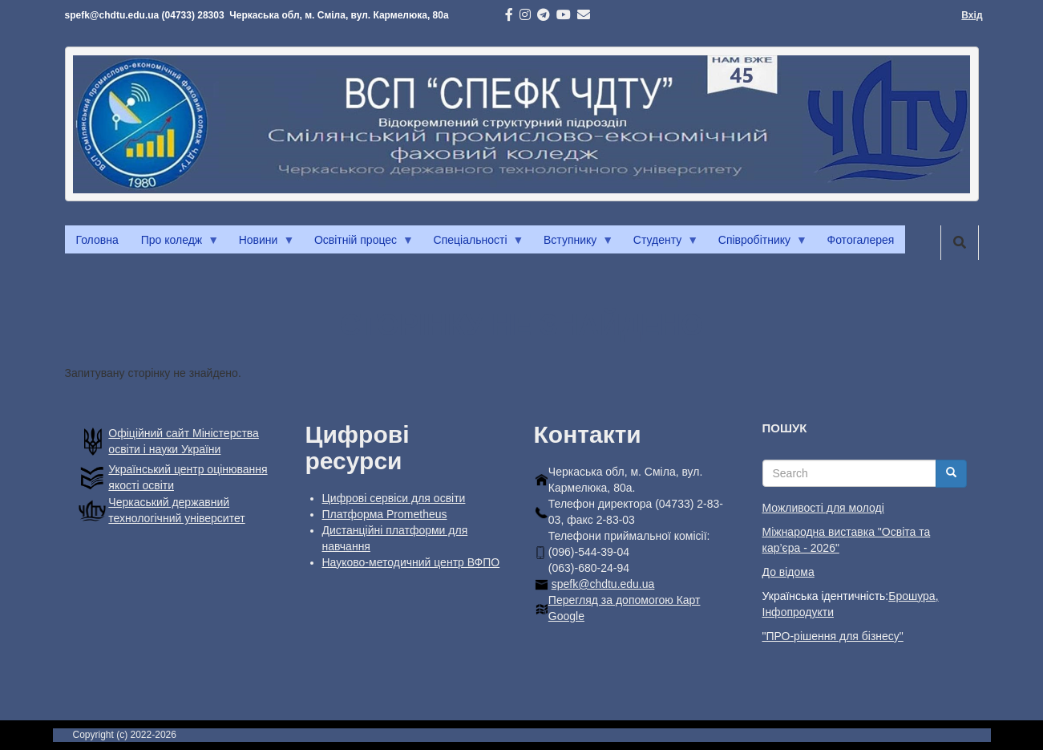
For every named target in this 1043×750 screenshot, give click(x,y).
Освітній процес (358, 243)
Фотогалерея (861, 239)
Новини (261, 243)
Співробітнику (757, 243)
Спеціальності (473, 243)
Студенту (660, 243)
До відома (788, 572)
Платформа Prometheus (384, 514)
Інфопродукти (798, 612)
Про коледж (174, 243)
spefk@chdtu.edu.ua (603, 584)
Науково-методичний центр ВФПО (411, 562)
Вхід (971, 15)
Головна (97, 239)
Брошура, (913, 596)
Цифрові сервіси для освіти (394, 498)
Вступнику (572, 243)
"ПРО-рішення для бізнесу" (833, 636)
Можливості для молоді (823, 507)
